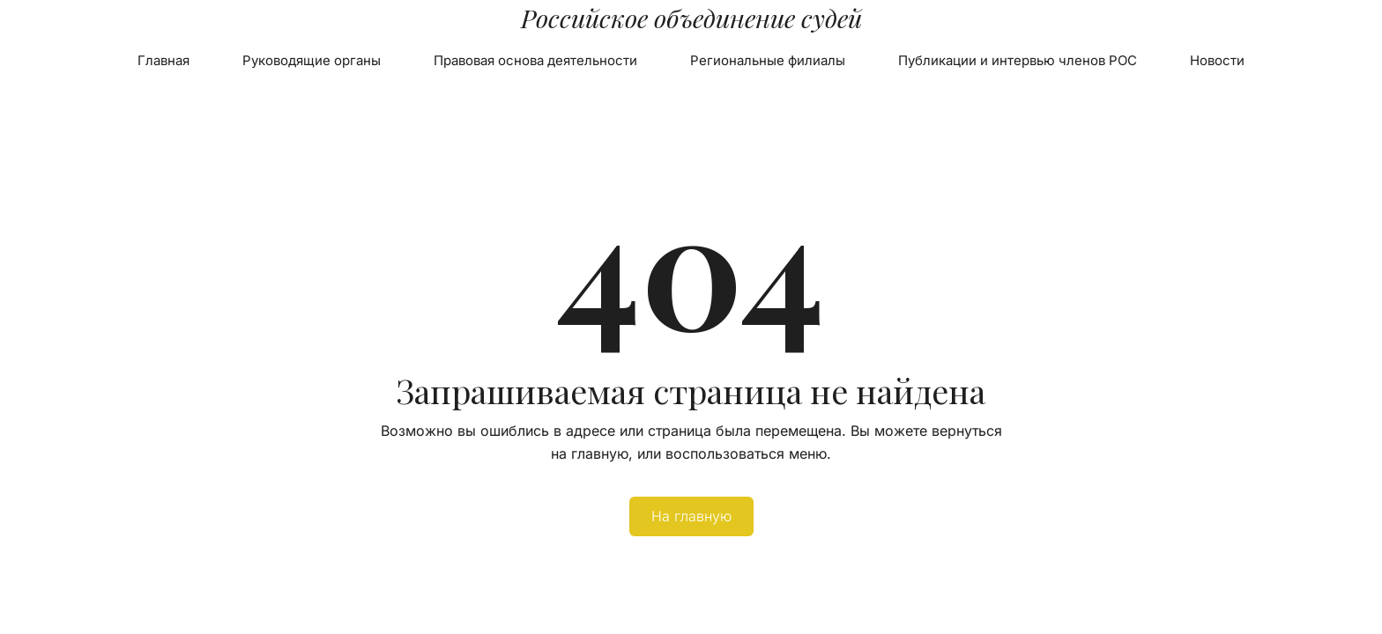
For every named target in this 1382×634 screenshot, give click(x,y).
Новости (1217, 60)
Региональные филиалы (767, 60)
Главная (163, 60)
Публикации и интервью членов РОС (1017, 60)
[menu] (691, 61)
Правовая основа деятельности (535, 60)
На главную (691, 516)
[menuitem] (163, 61)
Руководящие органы (311, 60)
